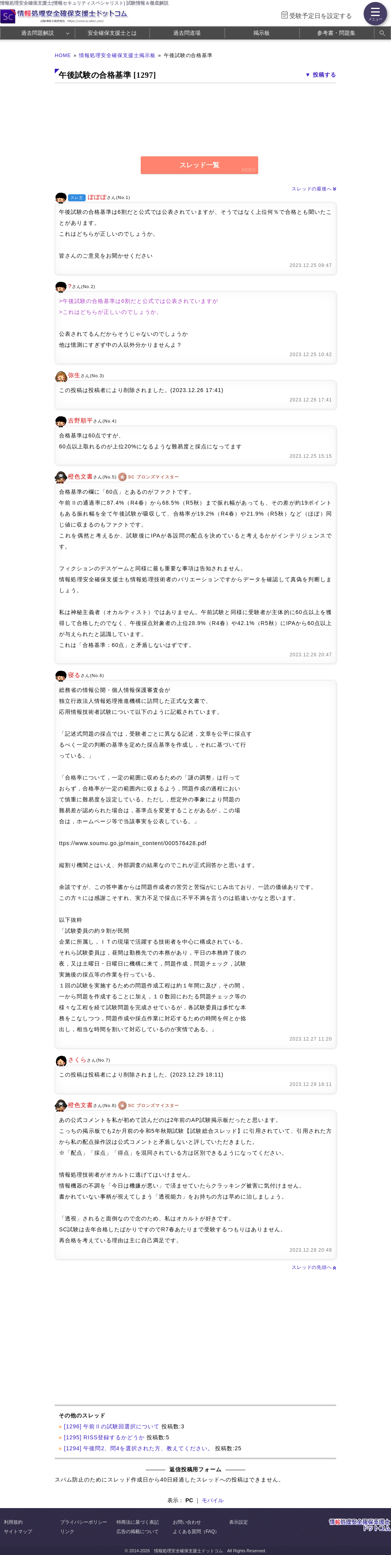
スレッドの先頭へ (314, 1267)
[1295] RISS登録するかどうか (104, 1437)
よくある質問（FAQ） (196, 1531)
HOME (63, 55)
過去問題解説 (37, 33)
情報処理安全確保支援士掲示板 (117, 55)
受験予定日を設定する (320, 16)
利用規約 (13, 1522)
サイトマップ (18, 1531)
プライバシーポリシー (83, 1522)
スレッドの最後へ (314, 189)
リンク (67, 1531)
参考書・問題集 (336, 33)
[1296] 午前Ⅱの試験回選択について (112, 1426)
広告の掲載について (138, 1531)
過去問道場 (187, 33)
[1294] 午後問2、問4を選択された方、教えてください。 (138, 1448)
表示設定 (238, 1522)
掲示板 (261, 33)
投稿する (324, 75)
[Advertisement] (124, 1338)
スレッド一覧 (199, 165)
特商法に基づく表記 (138, 1522)
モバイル (213, 1500)
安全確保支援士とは (112, 33)
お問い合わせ (187, 1522)
